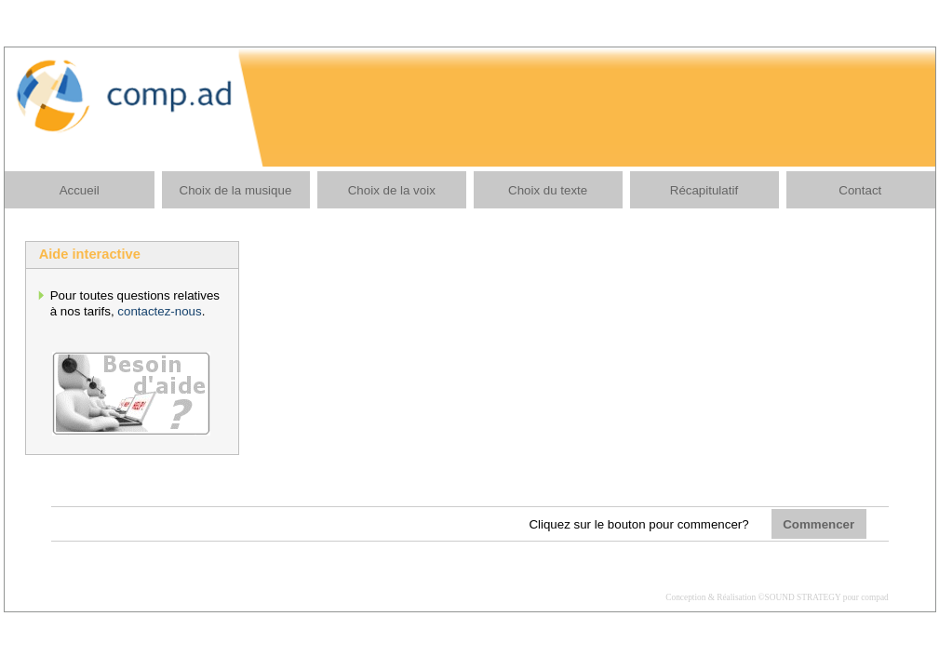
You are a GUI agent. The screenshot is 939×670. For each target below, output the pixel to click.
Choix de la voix (392, 190)
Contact (859, 190)
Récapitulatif (704, 190)
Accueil (80, 190)
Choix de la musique (236, 190)
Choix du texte (547, 190)
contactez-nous (159, 311)
